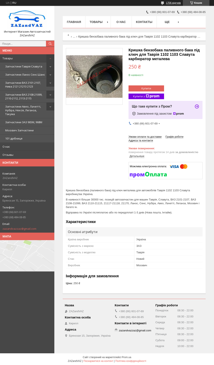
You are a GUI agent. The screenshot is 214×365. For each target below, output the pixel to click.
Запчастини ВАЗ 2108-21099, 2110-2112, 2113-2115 (23, 96)
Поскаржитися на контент (98, 361)
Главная (74, 22)
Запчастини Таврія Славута (23, 66)
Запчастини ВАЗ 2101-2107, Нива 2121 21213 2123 (23, 84)
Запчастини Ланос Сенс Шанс (25, 74)
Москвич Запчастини (19, 130)
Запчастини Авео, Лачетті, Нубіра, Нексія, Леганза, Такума (23, 110)
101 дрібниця (13, 138)
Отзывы (8, 155)
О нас (6, 146)
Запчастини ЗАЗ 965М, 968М (23, 122)
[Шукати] (50, 44)
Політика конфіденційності (130, 361)
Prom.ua (126, 357)
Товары (8, 58)
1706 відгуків (173, 2)
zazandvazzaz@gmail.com (19, 229)
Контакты (144, 22)
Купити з (146, 96)
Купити (146, 88)
